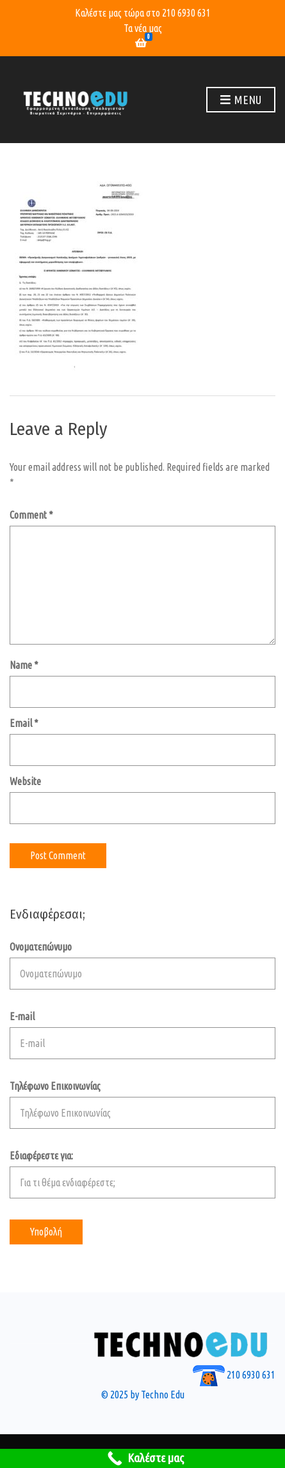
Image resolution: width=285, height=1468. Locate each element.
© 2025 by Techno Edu (142, 1394)
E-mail (142, 1035)
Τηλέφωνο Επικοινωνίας (142, 1104)
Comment (31, 515)
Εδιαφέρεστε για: (142, 1174)
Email (24, 723)
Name (24, 665)
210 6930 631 (186, 13)
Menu (240, 100)
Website (25, 781)
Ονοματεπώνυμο (142, 965)
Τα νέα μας (143, 28)
